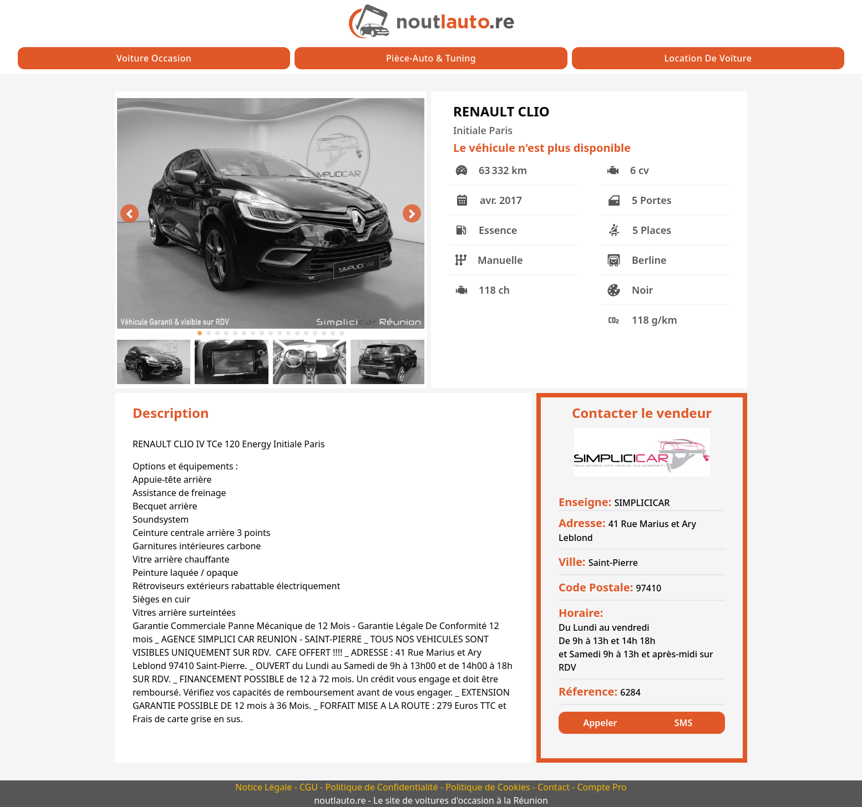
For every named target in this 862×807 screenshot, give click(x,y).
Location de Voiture (708, 58)
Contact (555, 787)
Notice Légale (264, 787)
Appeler (600, 723)
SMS (683, 723)
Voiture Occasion (153, 58)
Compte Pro (601, 787)
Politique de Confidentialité (382, 787)
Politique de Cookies (488, 787)
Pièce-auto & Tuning (431, 58)
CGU (310, 787)
